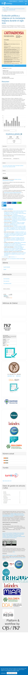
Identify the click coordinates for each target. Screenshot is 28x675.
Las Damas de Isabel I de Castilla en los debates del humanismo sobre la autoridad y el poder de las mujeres (15, 227)
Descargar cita (16, 158)
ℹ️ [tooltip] (21, 134)
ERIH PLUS (18, 376)
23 (5, 256)
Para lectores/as (6, 278)
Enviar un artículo (6, 288)
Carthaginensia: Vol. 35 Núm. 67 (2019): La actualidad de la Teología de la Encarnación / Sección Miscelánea (15, 254)
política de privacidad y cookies (13, 670)
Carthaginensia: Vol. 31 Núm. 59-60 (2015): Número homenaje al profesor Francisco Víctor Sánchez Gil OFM (15, 229)
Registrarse (21, 1)
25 (7, 256)
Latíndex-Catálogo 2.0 (13, 1)
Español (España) (7, 267)
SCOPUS (4, 533)
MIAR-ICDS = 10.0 (11, 376)
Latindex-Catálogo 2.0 (10, 555)
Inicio (4, 7)
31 (14, 256)
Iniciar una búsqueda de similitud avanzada (15, 258)
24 (6, 256)
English (5, 269)
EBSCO (3, 555)
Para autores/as (6, 281)
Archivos (7, 7)
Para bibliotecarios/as (7, 283)
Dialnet (15, 555)
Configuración (3, 673)
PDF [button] (14, 65)
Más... (14, 551)
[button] (4, 203)
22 (4, 256)
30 (13, 256)
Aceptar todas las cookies (12, 673)
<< (2, 256)
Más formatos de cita (7, 158)
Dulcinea (8, 536)
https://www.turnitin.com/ (7, 480)
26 (8, 256)
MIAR (13, 557)
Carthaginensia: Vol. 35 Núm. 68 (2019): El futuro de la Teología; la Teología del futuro (14, 240)
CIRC (11, 557)
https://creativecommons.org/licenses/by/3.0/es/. (13, 192)
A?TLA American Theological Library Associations (15, 533)
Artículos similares (7, 209)
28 (10, 256)
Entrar (26, 1)
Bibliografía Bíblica (7, 252)
